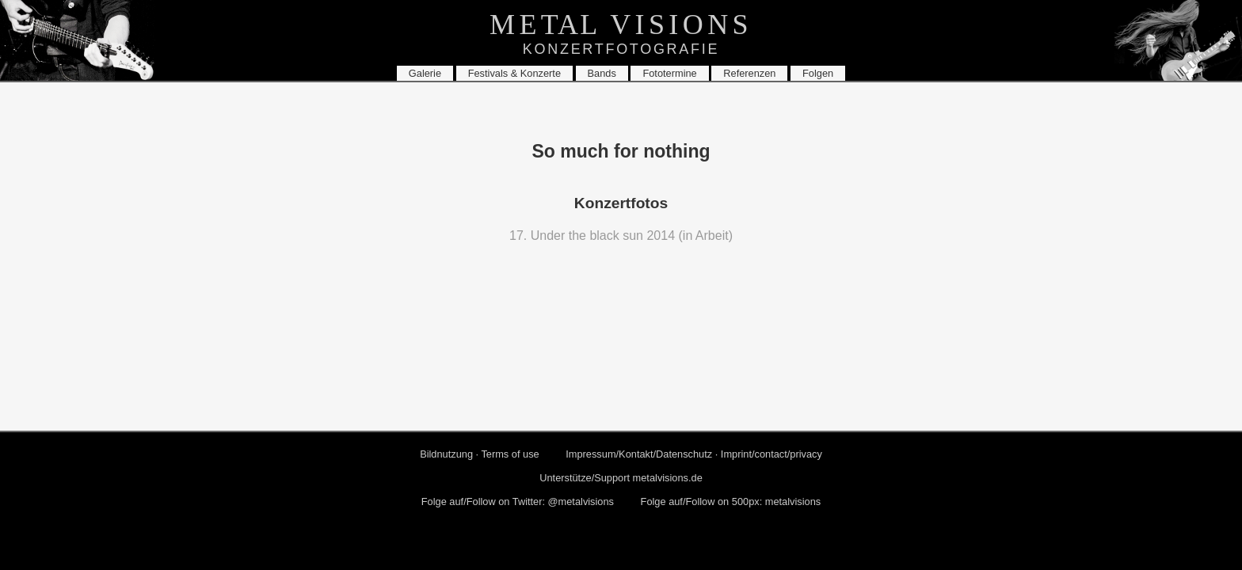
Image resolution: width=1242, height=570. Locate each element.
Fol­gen (817, 73)
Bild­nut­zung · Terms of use (479, 454)
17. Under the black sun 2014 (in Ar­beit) (621, 235)
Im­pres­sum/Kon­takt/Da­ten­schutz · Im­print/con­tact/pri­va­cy (694, 454)
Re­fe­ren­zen (749, 73)
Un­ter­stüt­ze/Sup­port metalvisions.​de (621, 478)
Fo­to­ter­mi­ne (669, 73)
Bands (602, 73)
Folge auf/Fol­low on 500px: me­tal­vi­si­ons (731, 501)
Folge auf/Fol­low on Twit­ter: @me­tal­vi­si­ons (517, 501)
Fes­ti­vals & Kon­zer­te (514, 73)
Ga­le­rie (425, 73)
